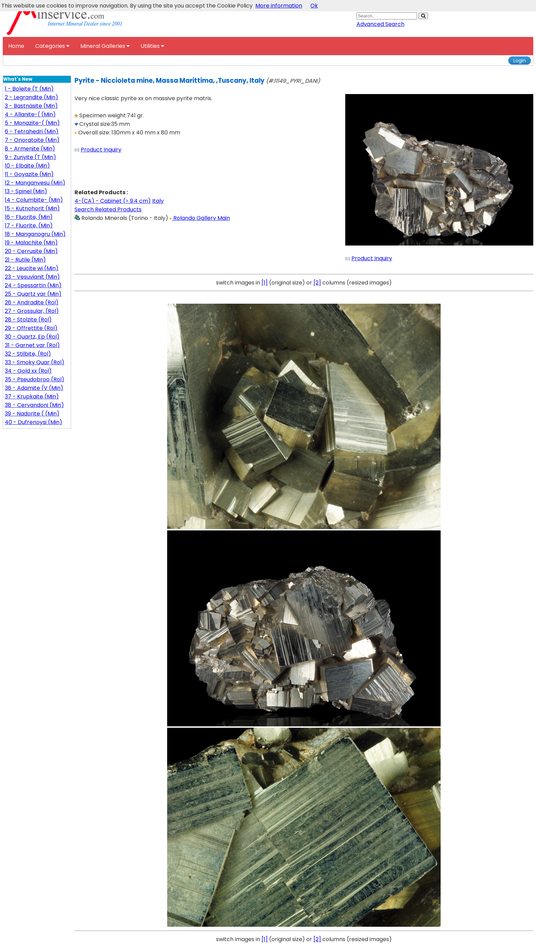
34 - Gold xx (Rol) (28, 371)
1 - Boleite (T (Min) (29, 89)
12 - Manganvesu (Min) (35, 183)
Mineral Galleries (105, 46)
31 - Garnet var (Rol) (32, 345)
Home (16, 46)
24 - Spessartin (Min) (33, 285)
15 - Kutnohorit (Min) (32, 208)
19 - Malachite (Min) (31, 243)
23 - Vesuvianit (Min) (32, 277)
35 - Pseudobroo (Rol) (34, 379)
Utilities (152, 46)
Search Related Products (108, 209)
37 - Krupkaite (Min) (32, 396)
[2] (317, 283)
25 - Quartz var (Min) (33, 294)
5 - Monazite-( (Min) (32, 123)
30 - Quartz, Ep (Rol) (32, 337)
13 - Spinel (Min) (26, 191)
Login (519, 60)
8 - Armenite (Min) (30, 149)
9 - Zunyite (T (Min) (30, 157)
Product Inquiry (101, 150)
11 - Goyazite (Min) (29, 174)
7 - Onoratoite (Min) (32, 140)
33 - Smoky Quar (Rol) (34, 362)
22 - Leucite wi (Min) (31, 268)
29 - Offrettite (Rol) (31, 328)
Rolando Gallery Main (200, 218)
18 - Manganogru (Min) (35, 234)
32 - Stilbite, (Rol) (28, 354)
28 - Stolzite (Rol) (28, 320)
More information (278, 6)
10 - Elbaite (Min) (27, 166)
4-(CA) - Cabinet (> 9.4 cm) (113, 201)
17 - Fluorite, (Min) (29, 225)
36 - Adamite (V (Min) (34, 388)
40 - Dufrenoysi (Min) (33, 422)
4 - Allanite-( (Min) (30, 114)
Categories (52, 46)
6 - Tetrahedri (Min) (31, 131)
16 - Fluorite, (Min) (29, 217)
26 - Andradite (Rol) (31, 302)
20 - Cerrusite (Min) (31, 251)
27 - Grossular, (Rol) (32, 311)
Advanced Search (380, 24)
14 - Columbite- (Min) (34, 200)
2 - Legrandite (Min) (31, 97)
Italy (158, 201)
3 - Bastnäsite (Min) (31, 106)
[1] (265, 283)
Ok (314, 6)
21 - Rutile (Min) (25, 260)
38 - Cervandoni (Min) (34, 405)
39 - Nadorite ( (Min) (32, 414)
